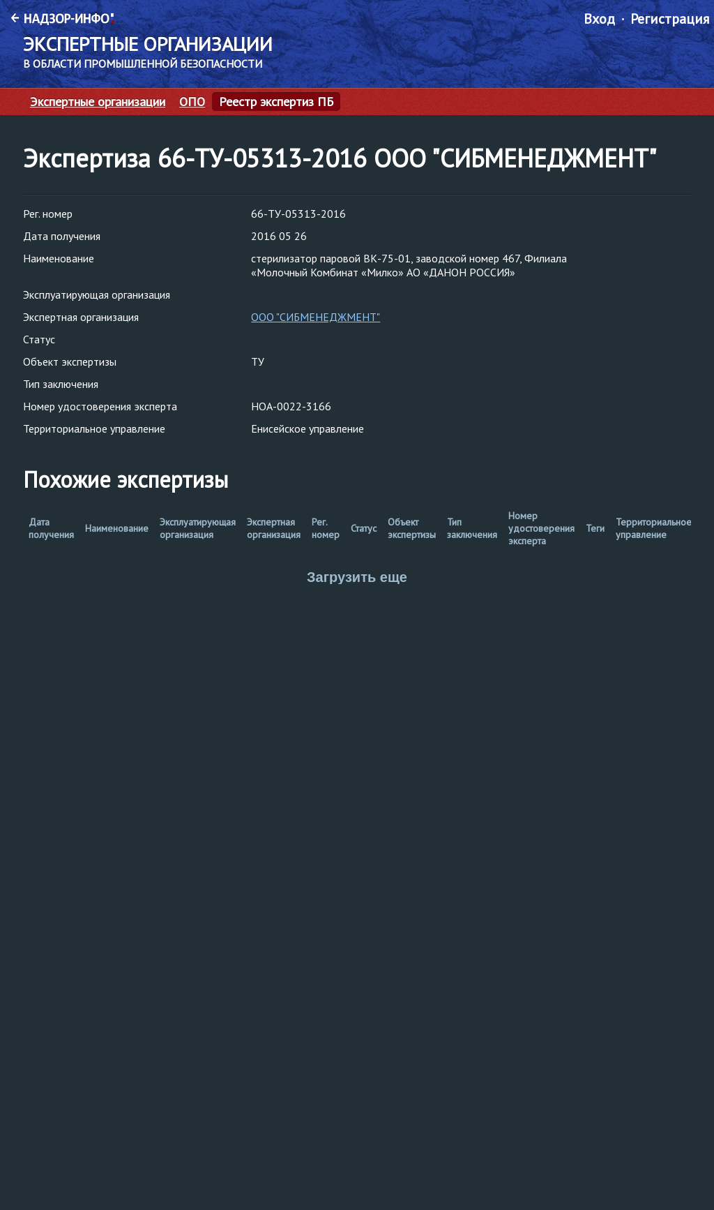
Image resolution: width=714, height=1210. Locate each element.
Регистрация (669, 19)
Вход (599, 19)
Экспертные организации (97, 102)
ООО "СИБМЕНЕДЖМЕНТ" (315, 317)
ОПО (192, 102)
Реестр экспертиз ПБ (276, 102)
